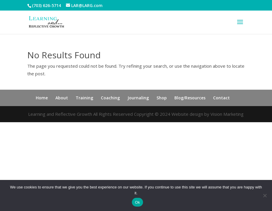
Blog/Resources (189, 98)
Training (84, 98)
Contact (221, 98)
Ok (137, 202)
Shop (162, 98)
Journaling (138, 98)
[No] (265, 195)
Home (42, 98)
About (61, 98)
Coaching (110, 98)
